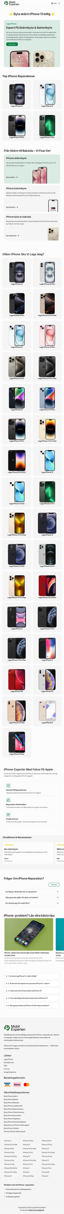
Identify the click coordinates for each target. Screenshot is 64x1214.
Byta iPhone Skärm (11, 1096)
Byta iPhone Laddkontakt (13, 1106)
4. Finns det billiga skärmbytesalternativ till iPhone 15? (28, 998)
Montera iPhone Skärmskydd (14, 1131)
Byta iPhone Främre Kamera (14, 1112)
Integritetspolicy (10, 1072)
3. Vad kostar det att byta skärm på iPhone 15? (25, 991)
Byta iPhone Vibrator (11, 1128)
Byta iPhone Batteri (11, 1099)
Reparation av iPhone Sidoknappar (16, 1125)
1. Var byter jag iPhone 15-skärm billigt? (22, 976)
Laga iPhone (8, 1059)
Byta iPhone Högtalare (12, 1119)
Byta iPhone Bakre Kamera (13, 1109)
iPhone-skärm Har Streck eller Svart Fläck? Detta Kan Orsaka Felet (26, 954)
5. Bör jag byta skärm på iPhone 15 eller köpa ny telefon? (28, 1005)
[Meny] (59, 3)
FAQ (5, 1066)
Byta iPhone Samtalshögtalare (15, 1122)
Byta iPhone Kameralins (12, 1115)
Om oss (7, 1069)
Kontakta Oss (9, 1062)
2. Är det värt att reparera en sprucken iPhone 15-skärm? (29, 983)
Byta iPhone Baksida (11, 1103)
